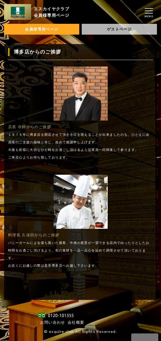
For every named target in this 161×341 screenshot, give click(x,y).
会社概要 (76, 322)
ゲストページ (119, 29)
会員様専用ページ (41, 29)
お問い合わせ (52, 322)
